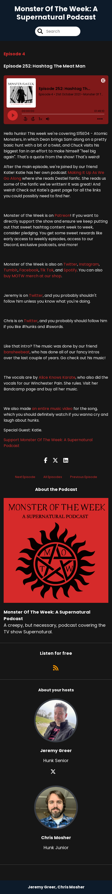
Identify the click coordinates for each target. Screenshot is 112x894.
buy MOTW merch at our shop (32, 276)
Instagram (89, 264)
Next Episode (25, 477)
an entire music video (52, 408)
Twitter (70, 264)
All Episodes (52, 477)
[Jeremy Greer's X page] (56, 771)
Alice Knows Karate (57, 377)
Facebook (28, 270)
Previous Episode (83, 477)
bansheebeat (17, 352)
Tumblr (11, 270)
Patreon (62, 215)
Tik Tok (47, 270)
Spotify (70, 270)
